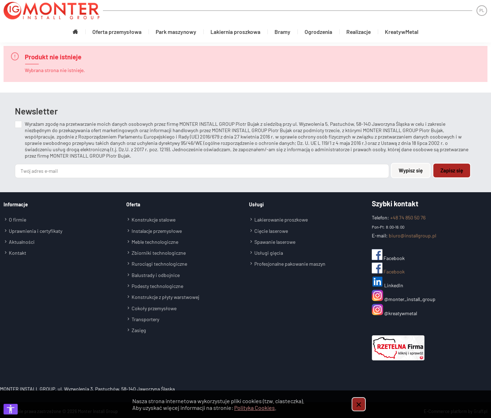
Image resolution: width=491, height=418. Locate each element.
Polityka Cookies (254, 407)
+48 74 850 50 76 (408, 215)
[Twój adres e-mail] (202, 169)
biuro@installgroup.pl (412, 233)
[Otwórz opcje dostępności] (11, 409)
